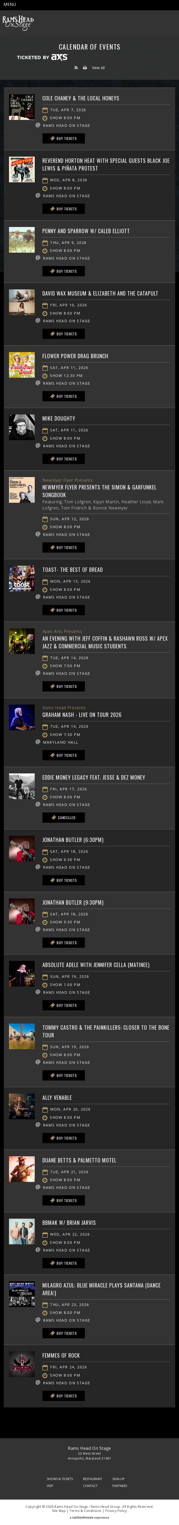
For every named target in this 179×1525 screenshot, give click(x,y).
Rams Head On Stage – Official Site (18, 23)
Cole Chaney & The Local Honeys (80, 98)
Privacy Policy (116, 1511)
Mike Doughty (58, 418)
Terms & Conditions (85, 1511)
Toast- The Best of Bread (72, 569)
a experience (89, 1517)
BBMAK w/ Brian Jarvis (69, 1222)
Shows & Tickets (60, 1479)
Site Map (59, 1511)
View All (98, 67)
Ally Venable (57, 1097)
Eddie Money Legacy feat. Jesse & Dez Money (93, 777)
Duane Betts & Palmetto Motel (79, 1160)
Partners (119, 1486)
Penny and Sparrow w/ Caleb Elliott (86, 231)
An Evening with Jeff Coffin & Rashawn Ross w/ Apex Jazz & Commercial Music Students (105, 642)
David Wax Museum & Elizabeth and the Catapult (100, 293)
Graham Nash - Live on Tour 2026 (82, 714)
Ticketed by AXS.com (42, 58)
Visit (50, 1486)
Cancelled (63, 817)
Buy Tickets (63, 138)
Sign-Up (118, 1479)
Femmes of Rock (61, 1355)
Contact (90, 1486)
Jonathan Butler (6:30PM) (73, 840)
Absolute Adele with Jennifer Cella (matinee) (96, 965)
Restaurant (92, 1479)
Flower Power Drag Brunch (75, 356)
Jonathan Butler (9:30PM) (73, 902)
